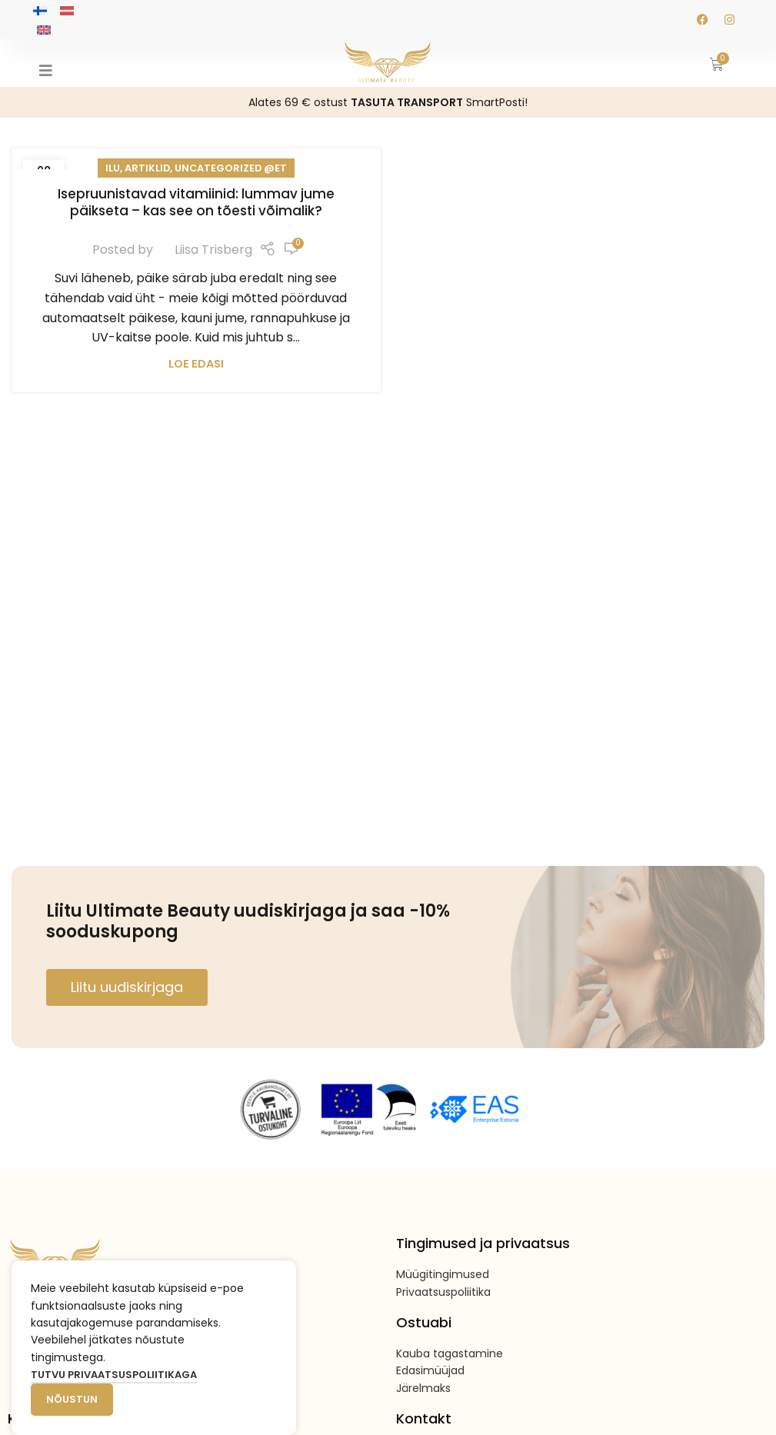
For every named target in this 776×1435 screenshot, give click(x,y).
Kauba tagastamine (449, 1353)
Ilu (112, 168)
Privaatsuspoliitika (443, 1292)
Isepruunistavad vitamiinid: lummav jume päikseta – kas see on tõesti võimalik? (196, 202)
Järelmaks (423, 1388)
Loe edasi (196, 363)
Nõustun (72, 1399)
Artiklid (147, 168)
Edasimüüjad (430, 1370)
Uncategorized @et (231, 168)
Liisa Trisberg (213, 249)
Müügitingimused (442, 1274)
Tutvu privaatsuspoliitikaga (114, 1374)
